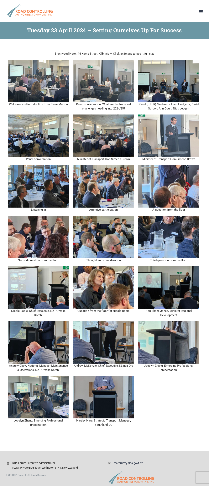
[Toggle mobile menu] (201, 12)
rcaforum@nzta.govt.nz (128, 463)
